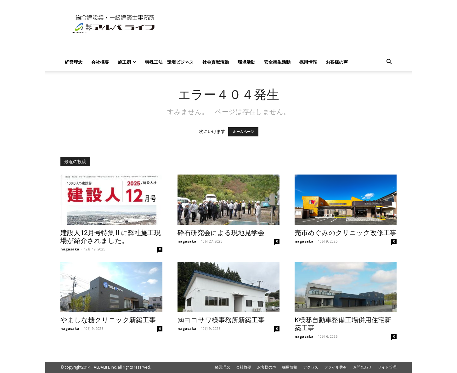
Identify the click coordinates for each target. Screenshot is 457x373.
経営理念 (73, 62)
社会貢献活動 (215, 62)
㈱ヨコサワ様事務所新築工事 (221, 320)
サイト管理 (387, 367)
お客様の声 (337, 62)
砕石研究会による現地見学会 (221, 233)
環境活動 (246, 62)
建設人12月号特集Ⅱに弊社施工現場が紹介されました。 (110, 236)
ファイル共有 (335, 367)
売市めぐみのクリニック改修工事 (346, 233)
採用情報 (308, 62)
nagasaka (69, 249)
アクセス (310, 367)
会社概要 (100, 62)
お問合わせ (362, 367)
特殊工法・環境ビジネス (169, 62)
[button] (389, 63)
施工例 (127, 62)
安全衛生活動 (277, 62)
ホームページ (243, 132)
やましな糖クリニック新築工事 (108, 320)
